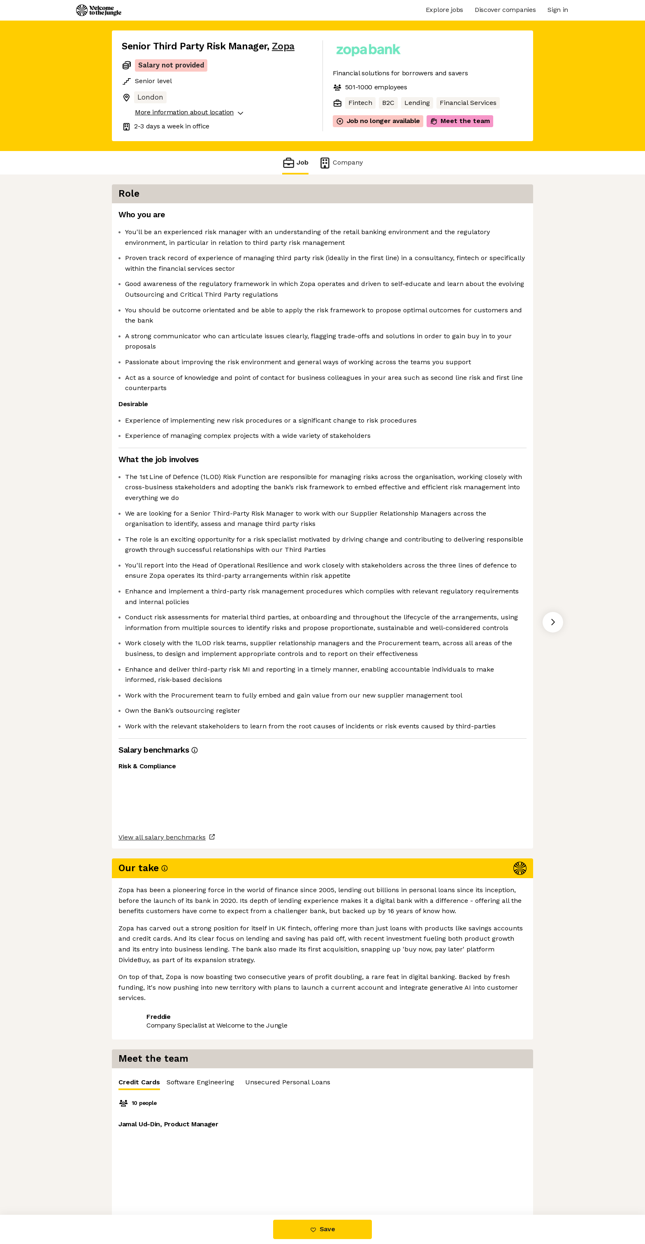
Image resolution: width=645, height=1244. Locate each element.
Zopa (283, 46)
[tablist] (437, 217)
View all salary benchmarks (162, 1111)
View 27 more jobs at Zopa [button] (222, 1142)
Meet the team (460, 121)
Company (340, 163)
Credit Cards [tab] (360, 219)
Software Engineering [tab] (421, 217)
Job (295, 163)
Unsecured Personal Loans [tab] (508, 217)
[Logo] (98, 10)
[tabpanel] (437, 326)
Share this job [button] (144, 1142)
